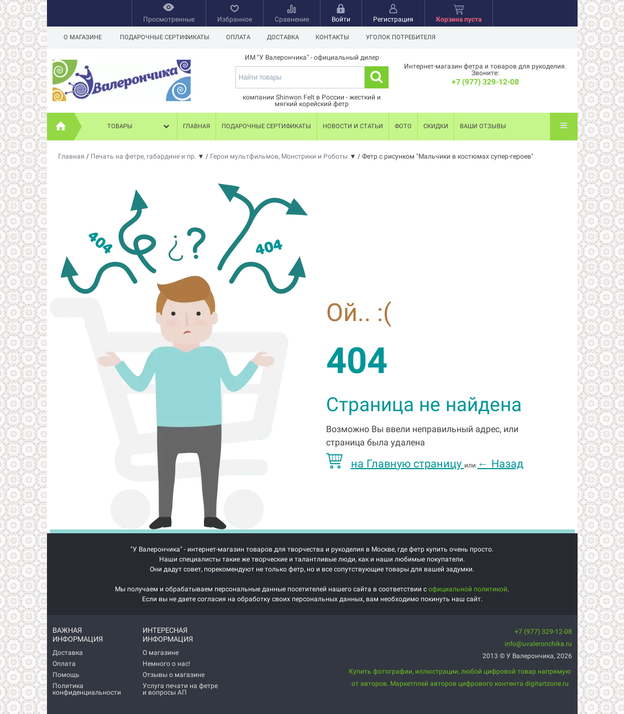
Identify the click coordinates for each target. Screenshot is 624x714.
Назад (500, 463)
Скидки (435, 126)
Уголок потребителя (407, 37)
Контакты (337, 37)
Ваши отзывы (483, 126)
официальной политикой (467, 589)
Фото (403, 126)
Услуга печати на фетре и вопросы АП (180, 689)
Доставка (286, 37)
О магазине (83, 37)
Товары (139, 126)
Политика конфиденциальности (87, 689)
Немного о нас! (166, 664)
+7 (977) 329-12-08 (485, 81)
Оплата (240, 37)
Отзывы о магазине (173, 675)
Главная (196, 126)
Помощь (66, 675)
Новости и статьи (353, 126)
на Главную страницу (395, 463)
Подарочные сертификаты (164, 37)
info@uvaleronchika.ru (538, 644)
